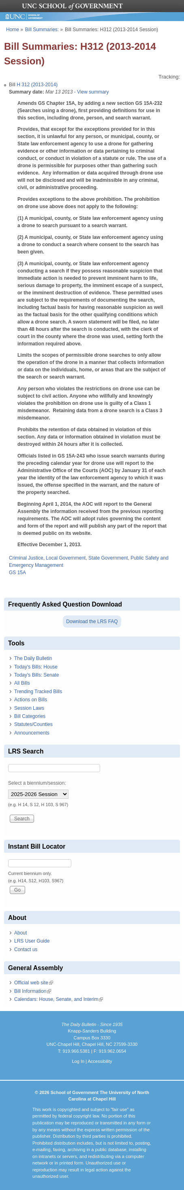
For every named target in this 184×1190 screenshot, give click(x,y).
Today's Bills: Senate (36, 675)
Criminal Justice (26, 558)
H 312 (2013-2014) (37, 84)
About (20, 933)
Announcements (31, 733)
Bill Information (32, 991)
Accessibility (100, 1061)
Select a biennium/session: (37, 783)
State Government (108, 558)
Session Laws (29, 708)
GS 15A (17, 572)
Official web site (33, 983)
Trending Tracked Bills (38, 691)
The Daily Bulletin (33, 658)
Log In (78, 1061)
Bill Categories (29, 716)
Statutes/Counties (33, 724)
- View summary (91, 92)
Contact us (25, 949)
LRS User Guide (31, 941)
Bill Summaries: (42, 29)
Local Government (66, 558)
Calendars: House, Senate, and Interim (58, 999)
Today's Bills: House (36, 667)
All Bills (22, 683)
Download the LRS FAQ (92, 621)
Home (12, 29)
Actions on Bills (30, 700)
